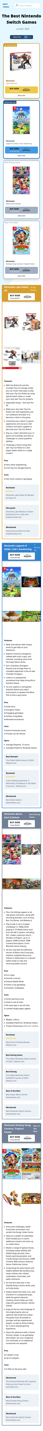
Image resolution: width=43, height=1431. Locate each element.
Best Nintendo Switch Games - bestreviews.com (19, 1112)
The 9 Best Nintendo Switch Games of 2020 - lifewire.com (21, 1060)
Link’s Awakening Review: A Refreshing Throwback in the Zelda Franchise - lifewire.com (21, 783)
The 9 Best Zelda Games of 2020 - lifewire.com (20, 761)
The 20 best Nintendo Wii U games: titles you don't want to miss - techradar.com (21, 1384)
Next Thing (6, 5)
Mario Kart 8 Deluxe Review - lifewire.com (18, 1043)
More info (21, 95)
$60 (26, 37)
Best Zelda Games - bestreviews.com (14, 801)
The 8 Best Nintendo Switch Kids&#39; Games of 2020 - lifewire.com (18, 1078)
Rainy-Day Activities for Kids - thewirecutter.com (18, 532)
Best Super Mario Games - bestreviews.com (17, 1096)
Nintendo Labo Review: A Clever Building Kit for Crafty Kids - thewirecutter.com (19, 514)
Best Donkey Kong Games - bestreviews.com (17, 1402)
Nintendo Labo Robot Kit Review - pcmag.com (20, 496)
